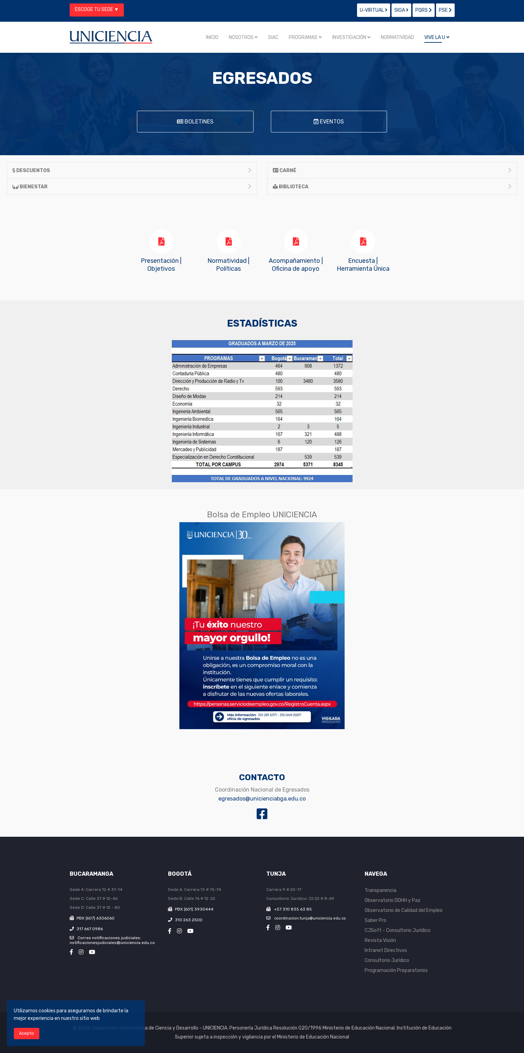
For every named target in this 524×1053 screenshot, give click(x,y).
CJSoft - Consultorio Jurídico (398, 930)
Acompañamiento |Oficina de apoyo (296, 264)
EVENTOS (329, 121)
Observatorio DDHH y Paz (393, 900)
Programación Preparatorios (396, 970)
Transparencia (380, 890)
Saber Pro (375, 920)
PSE (445, 10)
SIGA (401, 10)
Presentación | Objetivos (161, 264)
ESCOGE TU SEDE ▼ (97, 9)
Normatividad (397, 37)
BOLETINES (195, 121)
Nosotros (241, 37)
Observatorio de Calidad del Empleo (404, 910)
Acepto (26, 1033)
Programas (303, 37)
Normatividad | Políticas (228, 264)
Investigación (349, 37)
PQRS (423, 10)
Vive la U (434, 37)
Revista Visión (380, 940)
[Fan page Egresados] (262, 814)
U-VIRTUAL (373, 10)
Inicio (212, 37)
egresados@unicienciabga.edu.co (262, 798)
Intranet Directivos (386, 950)
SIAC (273, 37)
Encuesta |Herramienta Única (363, 264)
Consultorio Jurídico (387, 960)
